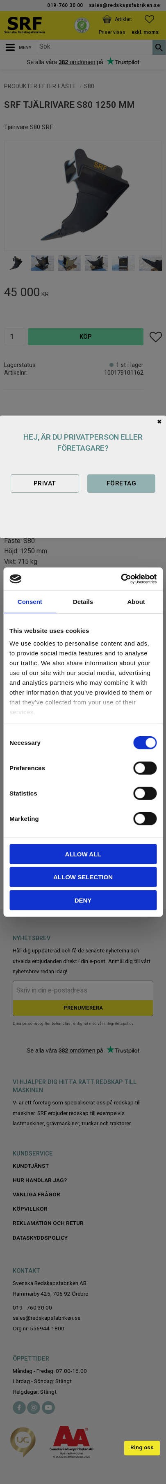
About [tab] (136, 601)
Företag (121, 483)
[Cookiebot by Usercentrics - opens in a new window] (121, 579)
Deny (83, 899)
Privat (45, 483)
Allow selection (83, 877)
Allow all (83, 853)
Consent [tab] (30, 601)
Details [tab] (83, 601)
